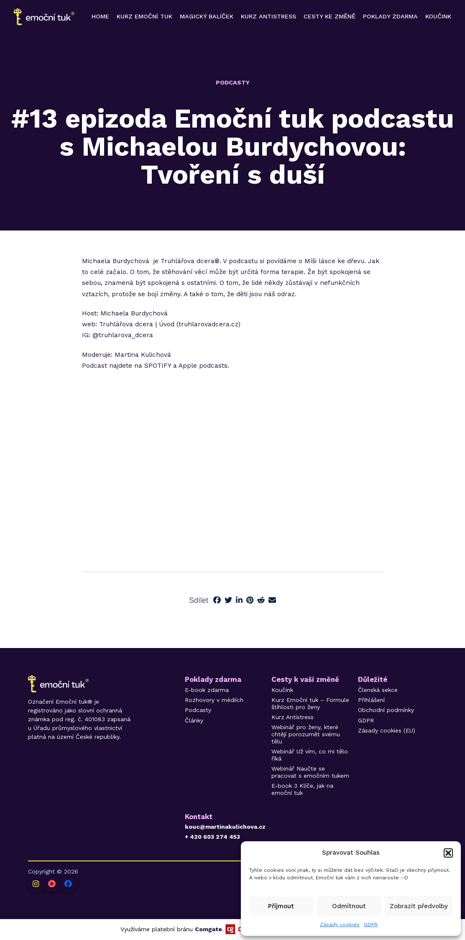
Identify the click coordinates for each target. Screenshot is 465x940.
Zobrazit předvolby (419, 906)
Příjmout (281, 906)
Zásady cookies (340, 924)
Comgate (208, 929)
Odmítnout (349, 906)
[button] (448, 853)
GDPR (371, 924)
